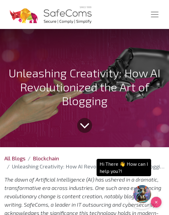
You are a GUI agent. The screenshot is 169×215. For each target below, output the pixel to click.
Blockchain (46, 158)
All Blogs (14, 158)
